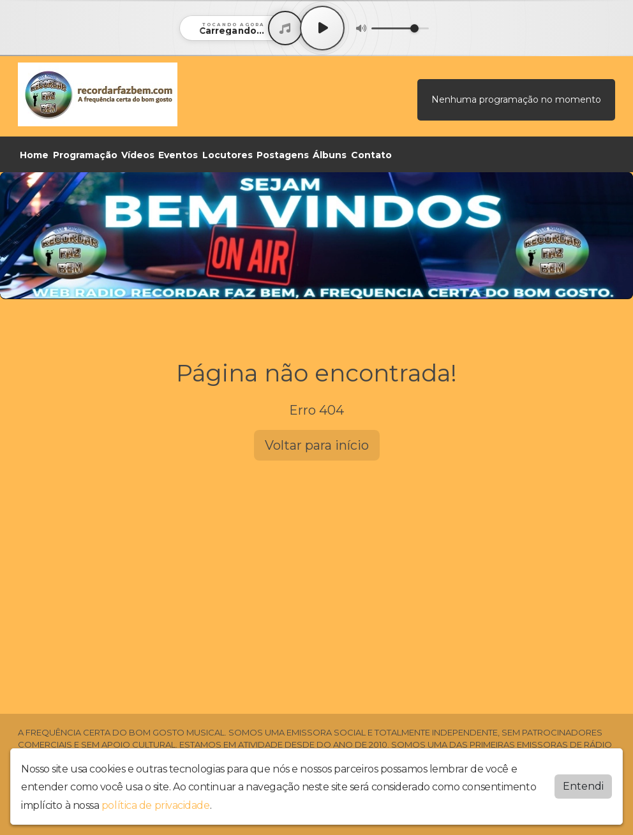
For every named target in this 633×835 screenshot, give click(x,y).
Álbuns (329, 155)
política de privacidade (155, 805)
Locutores (227, 155)
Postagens (283, 155)
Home (34, 155)
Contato (371, 155)
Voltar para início (317, 445)
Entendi (583, 786)
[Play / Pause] (322, 28)
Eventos (178, 155)
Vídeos (137, 155)
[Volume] (400, 28)
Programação (85, 155)
